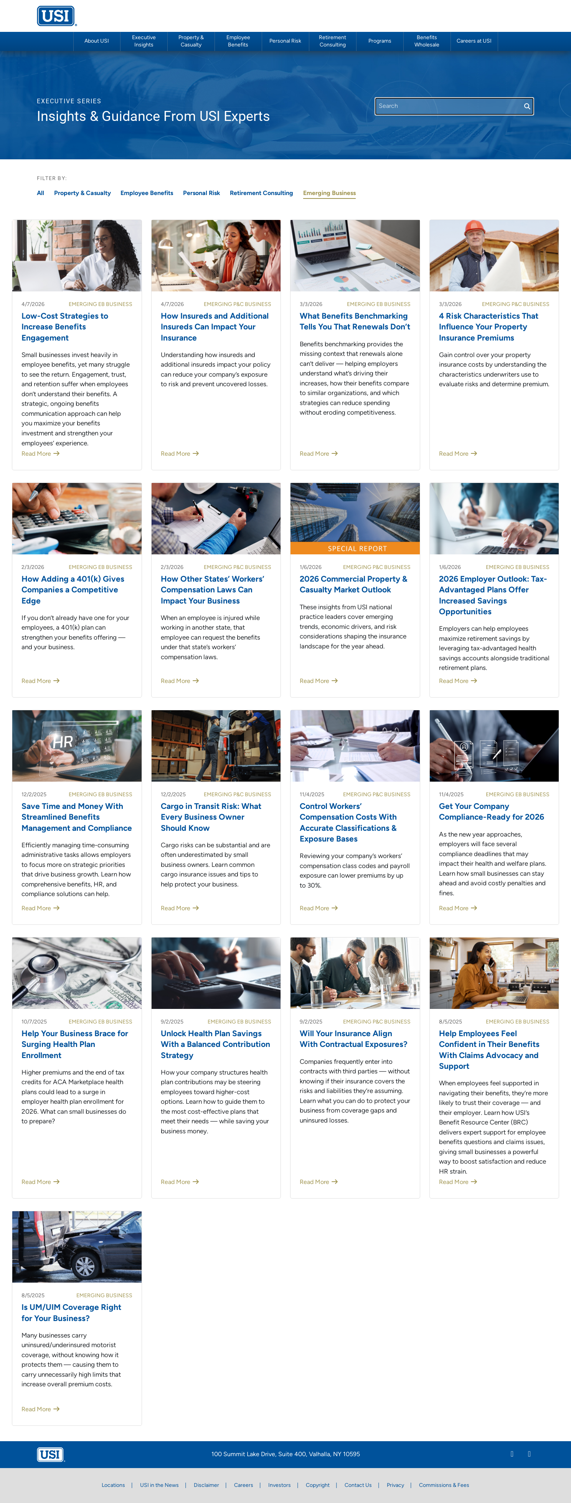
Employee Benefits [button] (238, 41)
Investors (279, 1485)
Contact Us (358, 1485)
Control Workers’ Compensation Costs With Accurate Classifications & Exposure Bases (348, 823)
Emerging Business (329, 193)
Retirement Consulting (332, 41)
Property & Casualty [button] (191, 41)
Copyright (318, 1485)
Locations (113, 1485)
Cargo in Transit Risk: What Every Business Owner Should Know (211, 818)
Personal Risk (285, 41)
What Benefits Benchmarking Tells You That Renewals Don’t (355, 322)
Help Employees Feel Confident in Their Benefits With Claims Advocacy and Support (489, 1050)
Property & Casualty (82, 193)
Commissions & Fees (444, 1485)
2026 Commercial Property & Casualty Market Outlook (354, 584)
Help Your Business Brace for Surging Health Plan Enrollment (74, 1045)
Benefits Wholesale (426, 41)
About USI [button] (96, 41)
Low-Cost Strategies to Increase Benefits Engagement (64, 327)
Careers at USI (474, 41)
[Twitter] (529, 1455)
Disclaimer (206, 1485)
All (40, 193)
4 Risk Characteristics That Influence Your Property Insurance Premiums (488, 327)
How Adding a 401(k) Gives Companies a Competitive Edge (72, 590)
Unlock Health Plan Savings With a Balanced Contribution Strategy (215, 1045)
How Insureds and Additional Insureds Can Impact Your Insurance (215, 327)
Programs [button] (379, 41)
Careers (243, 1485)
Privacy (395, 1485)
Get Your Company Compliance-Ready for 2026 (491, 812)
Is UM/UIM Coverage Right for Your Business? (71, 1313)
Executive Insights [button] (144, 41)
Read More (36, 454)
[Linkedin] (512, 1455)
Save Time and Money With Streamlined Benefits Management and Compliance (76, 818)
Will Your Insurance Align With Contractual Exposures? (354, 1039)
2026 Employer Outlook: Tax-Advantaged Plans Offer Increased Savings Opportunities (493, 595)
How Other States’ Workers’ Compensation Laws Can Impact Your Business (212, 590)
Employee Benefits (146, 193)
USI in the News (159, 1485)
